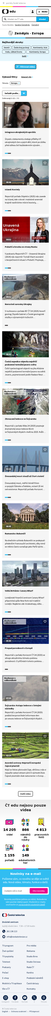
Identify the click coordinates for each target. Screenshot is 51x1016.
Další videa (25, 793)
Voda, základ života (13, 52)
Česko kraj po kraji (21, 47)
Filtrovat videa (27, 66)
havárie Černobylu (22, 25)
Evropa (14, 83)
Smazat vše (26, 77)
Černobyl (35, 25)
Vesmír (7, 47)
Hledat (42, 19)
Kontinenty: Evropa (37, 52)
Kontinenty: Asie (40, 47)
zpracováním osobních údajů (31, 904)
